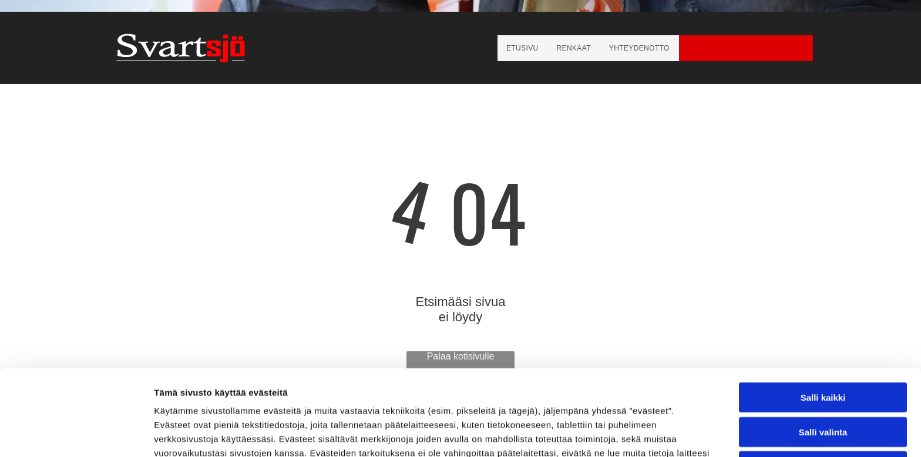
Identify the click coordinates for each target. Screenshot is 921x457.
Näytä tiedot (628, 434)
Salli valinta (823, 346)
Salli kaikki (823, 312)
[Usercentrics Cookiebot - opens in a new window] (76, 434)
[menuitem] (523, 48)
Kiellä (823, 380)
